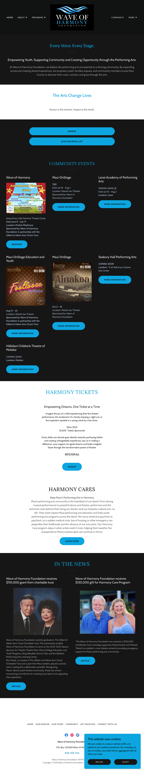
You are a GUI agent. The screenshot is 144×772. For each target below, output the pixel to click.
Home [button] (30, 724)
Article (16, 686)
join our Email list (72, 141)
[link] (72, 17)
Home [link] (10, 17)
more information (68, 207)
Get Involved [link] (87, 724)
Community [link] (117, 17)
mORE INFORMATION (115, 279)
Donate (72, 131)
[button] (22, 17)
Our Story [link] (57, 724)
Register (17, 244)
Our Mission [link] (43, 724)
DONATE (72, 466)
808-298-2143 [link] (72, 753)
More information (115, 204)
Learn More (72, 541)
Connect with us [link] (107, 724)
